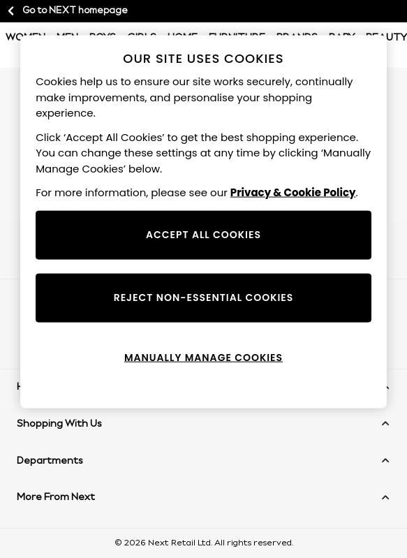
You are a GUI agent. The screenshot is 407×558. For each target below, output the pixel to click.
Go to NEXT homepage (67, 11)
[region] (203, 221)
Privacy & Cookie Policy (293, 192)
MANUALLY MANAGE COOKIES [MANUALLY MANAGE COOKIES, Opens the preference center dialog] (203, 357)
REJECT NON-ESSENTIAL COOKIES (204, 297)
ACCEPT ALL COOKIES (203, 234)
